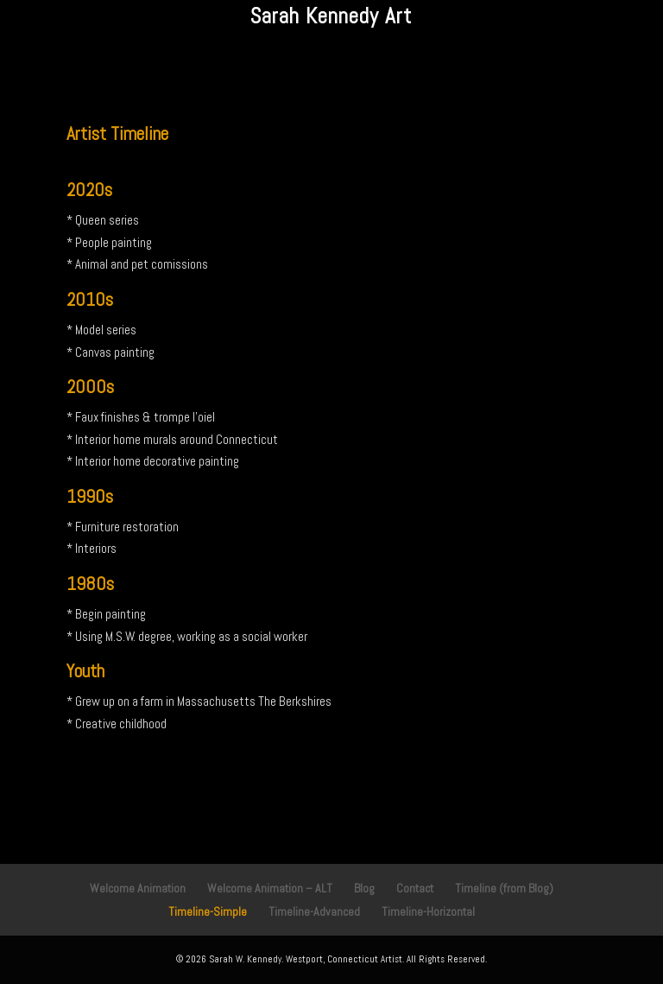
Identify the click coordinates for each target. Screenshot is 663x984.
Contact (414, 888)
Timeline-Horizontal (428, 911)
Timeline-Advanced (314, 911)
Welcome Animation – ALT (269, 888)
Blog (364, 888)
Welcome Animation (138, 888)
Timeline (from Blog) (504, 888)
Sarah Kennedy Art (331, 16)
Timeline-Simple (207, 911)
